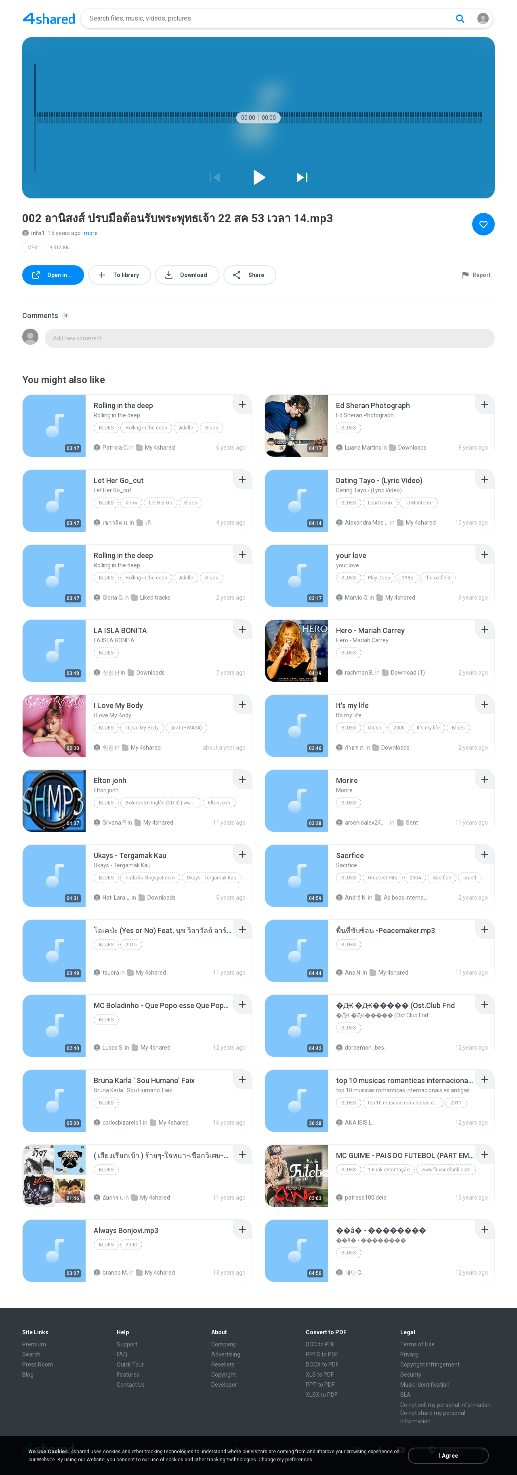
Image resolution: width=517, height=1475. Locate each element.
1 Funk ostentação (389, 1170)
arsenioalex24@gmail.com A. (362, 822)
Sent (407, 822)
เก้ (144, 522)
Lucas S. (109, 1047)
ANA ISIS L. (354, 1122)
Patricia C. (111, 447)
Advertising (225, 1354)
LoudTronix (380, 503)
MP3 (32, 247)
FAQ (122, 1354)
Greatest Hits (382, 878)
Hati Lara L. (112, 897)
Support (127, 1344)
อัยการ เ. (108, 1197)
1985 (407, 578)
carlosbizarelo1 (118, 1122)
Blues (106, 428)
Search (31, 1354)
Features (128, 1374)
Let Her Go (160, 503)
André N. (351, 897)
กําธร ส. (350, 747)
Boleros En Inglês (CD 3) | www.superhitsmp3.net (163, 803)
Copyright (223, 1374)
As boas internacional (401, 897)
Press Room (37, 1364)
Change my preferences (285, 1459)
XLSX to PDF (321, 1395)
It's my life (428, 728)
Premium (34, 1344)
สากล (131, 503)
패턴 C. (349, 1272)
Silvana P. (110, 822)
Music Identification (425, 1384)
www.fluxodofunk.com (446, 1170)
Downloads (408, 447)
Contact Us (131, 1384)
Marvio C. (352, 597)
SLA (405, 1395)
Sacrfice (442, 878)
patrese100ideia (361, 1197)
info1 (33, 233)
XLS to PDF (320, 1374)
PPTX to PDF (322, 1354)
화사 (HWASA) (186, 728)
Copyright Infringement (430, 1364)
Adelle (186, 428)
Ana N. (348, 972)
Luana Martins (358, 447)
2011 (456, 1103)
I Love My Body (142, 728)
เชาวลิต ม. (111, 522)
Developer (224, 1384)
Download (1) (403, 672)
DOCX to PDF (322, 1364)
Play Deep (379, 578)
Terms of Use (417, 1344)
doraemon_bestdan (362, 1047)
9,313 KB (59, 247)
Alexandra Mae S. (362, 522)
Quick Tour (130, 1364)
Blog (28, 1374)
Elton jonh (219, 803)
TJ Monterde (419, 503)
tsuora (106, 972)
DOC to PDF (320, 1344)
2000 (399, 728)
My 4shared (155, 447)
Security (410, 1374)
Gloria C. (108, 597)
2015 (131, 945)
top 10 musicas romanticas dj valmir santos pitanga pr (405, 1103)
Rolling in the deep (146, 428)
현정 (104, 747)
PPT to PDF (320, 1384)
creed (469, 878)
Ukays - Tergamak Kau (211, 878)
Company (223, 1344)
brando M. (111, 1272)
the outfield (437, 578)
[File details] (54, 426)
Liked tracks (150, 597)
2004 (415, 878)
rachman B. (355, 672)
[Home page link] (49, 18)
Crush (374, 728)
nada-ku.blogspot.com (150, 878)
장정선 (107, 672)
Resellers (223, 1364)
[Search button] (460, 18)
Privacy (409, 1354)
